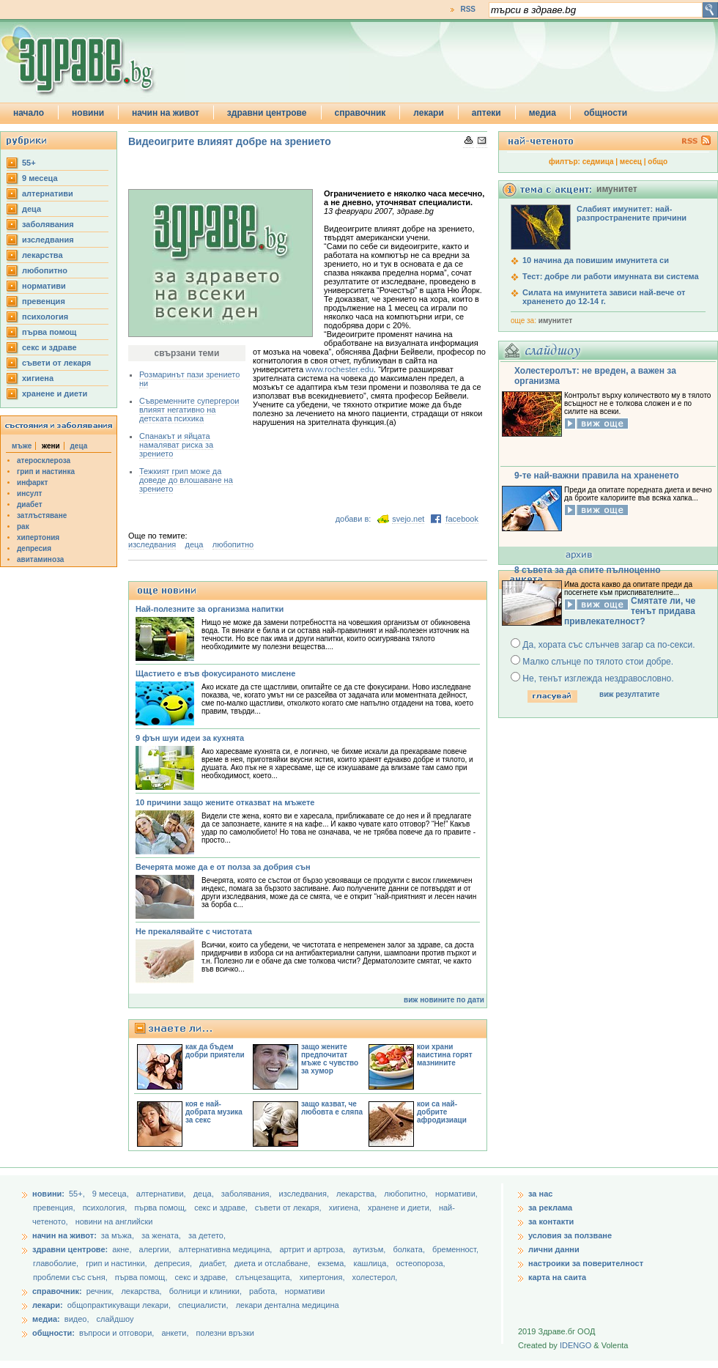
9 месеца (40, 178)
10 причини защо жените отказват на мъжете (225, 802)
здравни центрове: (70, 1249)
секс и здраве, (222, 1207)
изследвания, (305, 1193)
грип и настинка (46, 471)
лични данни (554, 1249)
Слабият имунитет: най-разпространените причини (631, 213)
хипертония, (323, 1277)
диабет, (214, 1263)
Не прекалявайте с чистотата (194, 931)
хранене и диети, (401, 1207)
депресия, (174, 1263)
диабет (29, 504)
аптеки (486, 113)
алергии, (156, 1249)
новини (88, 113)
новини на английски (114, 1221)
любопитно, (407, 1193)
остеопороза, (420, 1263)
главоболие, (57, 1263)
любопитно (44, 270)
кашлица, (372, 1263)
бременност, (455, 1249)
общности (605, 113)
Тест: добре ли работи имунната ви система (610, 276)
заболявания (48, 224)
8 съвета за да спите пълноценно (587, 570)
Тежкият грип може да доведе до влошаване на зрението (186, 480)
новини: (48, 1193)
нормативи (44, 285)
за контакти (551, 1221)
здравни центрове (267, 113)
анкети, (174, 1332)
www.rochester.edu (340, 369)
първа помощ (49, 332)
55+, (78, 1193)
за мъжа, (117, 1235)
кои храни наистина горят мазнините (445, 1055)
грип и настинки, (117, 1263)
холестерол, (375, 1277)
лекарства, (357, 1193)
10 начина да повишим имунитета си (595, 260)
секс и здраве (49, 347)
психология (45, 316)
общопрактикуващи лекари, (119, 1305)
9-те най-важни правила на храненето (596, 475)
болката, (410, 1249)
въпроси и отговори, (116, 1332)
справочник (360, 113)
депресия (34, 548)
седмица (598, 162)
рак (23, 526)
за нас (540, 1193)
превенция (43, 301)
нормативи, (456, 1193)
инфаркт (32, 482)
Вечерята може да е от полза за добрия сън (223, 866)
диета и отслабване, (273, 1263)
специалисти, (203, 1305)
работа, (263, 1291)
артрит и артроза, (313, 1249)
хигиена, (346, 1207)
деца (31, 208)
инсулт (29, 493)
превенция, (55, 1207)
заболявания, (247, 1193)
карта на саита (557, 1277)
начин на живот (165, 113)
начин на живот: (64, 1235)
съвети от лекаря (56, 362)
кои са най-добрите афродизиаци (442, 1112)
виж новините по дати (444, 1000)
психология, (106, 1207)
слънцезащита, (264, 1277)
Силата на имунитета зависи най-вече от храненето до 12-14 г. (603, 297)
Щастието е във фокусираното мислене (215, 673)
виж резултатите (629, 694)
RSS (467, 9)
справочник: (57, 1291)
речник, (100, 1291)
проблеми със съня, (71, 1277)
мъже (22, 446)
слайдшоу (115, 1319)
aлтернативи (47, 193)
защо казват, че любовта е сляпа (332, 1108)
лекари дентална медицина (287, 1305)
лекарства (42, 255)
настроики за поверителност (585, 1263)
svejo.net (408, 518)
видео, (76, 1319)
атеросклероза (43, 460)
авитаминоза (40, 559)
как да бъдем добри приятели (215, 1051)
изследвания (48, 239)
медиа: (46, 1319)
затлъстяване (42, 515)
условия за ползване (570, 1235)
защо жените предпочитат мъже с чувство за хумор (329, 1059)
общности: (53, 1332)
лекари (428, 113)
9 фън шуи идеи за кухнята (190, 737)
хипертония (38, 537)
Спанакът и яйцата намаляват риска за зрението (176, 445)
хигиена (37, 378)
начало (28, 113)
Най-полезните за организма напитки (210, 608)
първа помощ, (161, 1207)
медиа (542, 113)
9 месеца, (111, 1193)
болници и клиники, (205, 1291)
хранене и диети (54, 393)
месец (631, 162)
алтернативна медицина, (227, 1249)
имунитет (555, 321)
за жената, (161, 1235)
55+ (29, 162)
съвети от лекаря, (289, 1207)
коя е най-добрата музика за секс (214, 1112)
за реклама (550, 1207)
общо (657, 162)
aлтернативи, (162, 1193)
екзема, (333, 1263)
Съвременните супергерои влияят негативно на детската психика (189, 409)
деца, (204, 1193)
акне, (122, 1249)
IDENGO (575, 1345)
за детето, (207, 1235)
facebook (461, 518)
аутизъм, (370, 1249)
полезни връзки (225, 1332)
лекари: (47, 1305)
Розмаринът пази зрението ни (189, 379)
